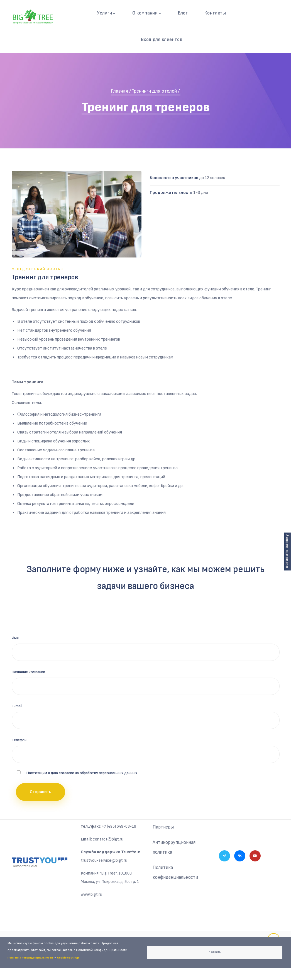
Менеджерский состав (37, 270)
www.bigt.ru (91, 895)
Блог (182, 13)
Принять (215, 952)
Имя (15, 638)
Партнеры (164, 828)
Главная (119, 92)
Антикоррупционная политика (174, 849)
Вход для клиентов (161, 40)
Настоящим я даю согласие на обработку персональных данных (81, 773)
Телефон (19, 740)
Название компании (28, 672)
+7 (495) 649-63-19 (119, 827)
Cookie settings (68, 957)
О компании (146, 13)
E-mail (17, 706)
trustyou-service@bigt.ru (104, 861)
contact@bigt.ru (108, 840)
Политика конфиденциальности (176, 874)
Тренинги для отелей (154, 92)
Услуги (107, 13)
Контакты (215, 13)
